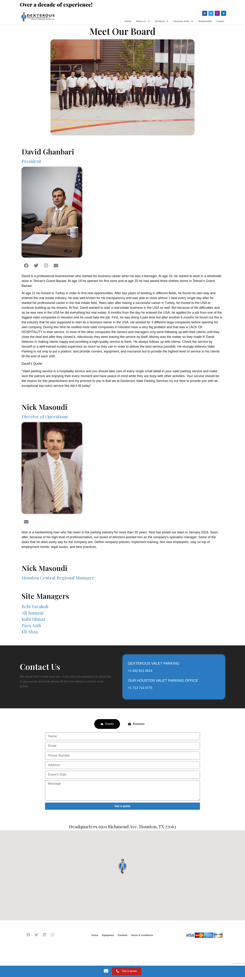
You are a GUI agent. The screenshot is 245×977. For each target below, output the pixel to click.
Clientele (122, 935)
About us (143, 21)
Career (220, 21)
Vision (94, 935)
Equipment (108, 935)
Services (162, 21)
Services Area (183, 21)
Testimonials (205, 21)
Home (127, 21)
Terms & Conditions (142, 935)
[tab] (107, 724)
